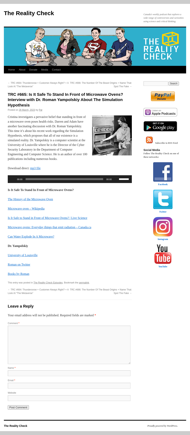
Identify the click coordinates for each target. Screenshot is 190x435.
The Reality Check (29, 13)
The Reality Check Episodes (48, 282)
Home (11, 69)
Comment (13, 323)
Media (44, 69)
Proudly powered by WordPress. (162, 426)
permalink (84, 282)
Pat (40, 110)
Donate (33, 69)
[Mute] (116, 179)
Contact (56, 69)
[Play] (13, 179)
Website (12, 392)
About (22, 69)
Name (12, 368)
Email (11, 380)
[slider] (64, 179)
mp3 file (35, 168)
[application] (70, 179)
